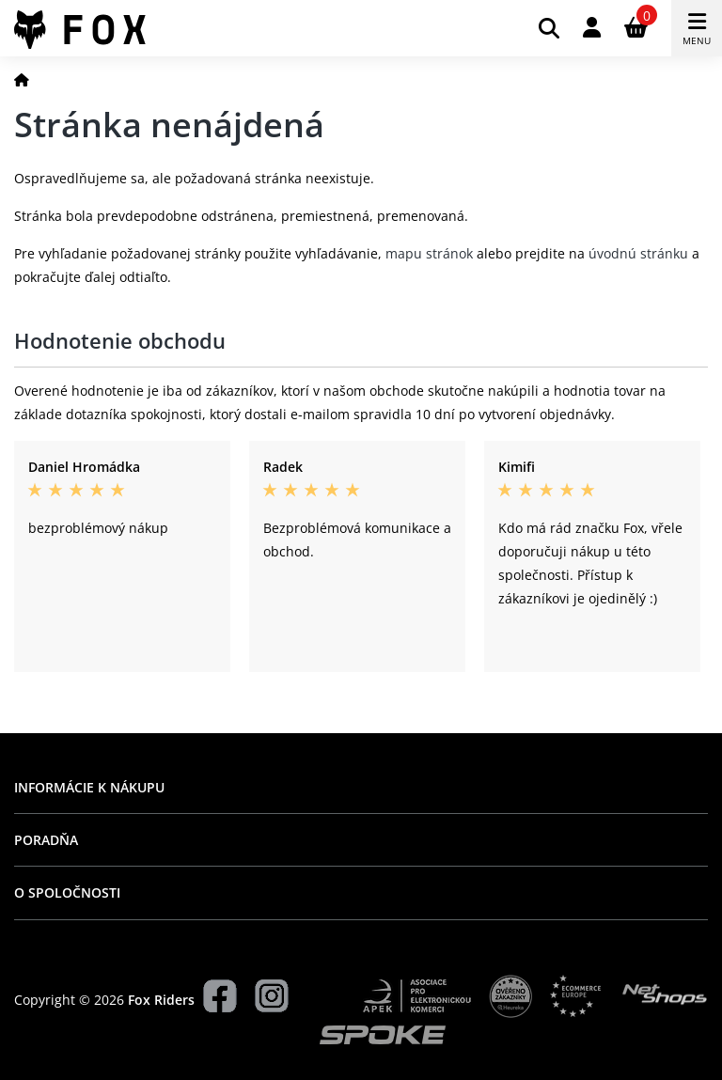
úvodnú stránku (638, 253)
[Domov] (21, 79)
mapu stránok (429, 253)
